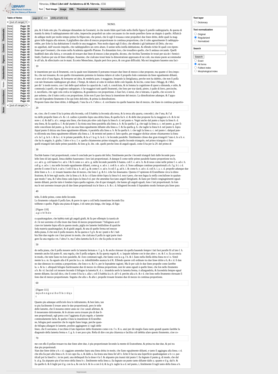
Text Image (51, 9)
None (3, 110)
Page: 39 (25, 26)
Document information (113, 9)
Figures (3, 59)
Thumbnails (3, 35)
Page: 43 (25, 90)
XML (71, 9)
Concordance (3, 97)
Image (63, 9)
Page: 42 (25, 72)
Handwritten (3, 72)
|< (39, 18)
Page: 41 (25, 62)
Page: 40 (25, 44)
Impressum (81, 372)
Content (3, 48)
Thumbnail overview (87, 9)
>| (66, 18)
